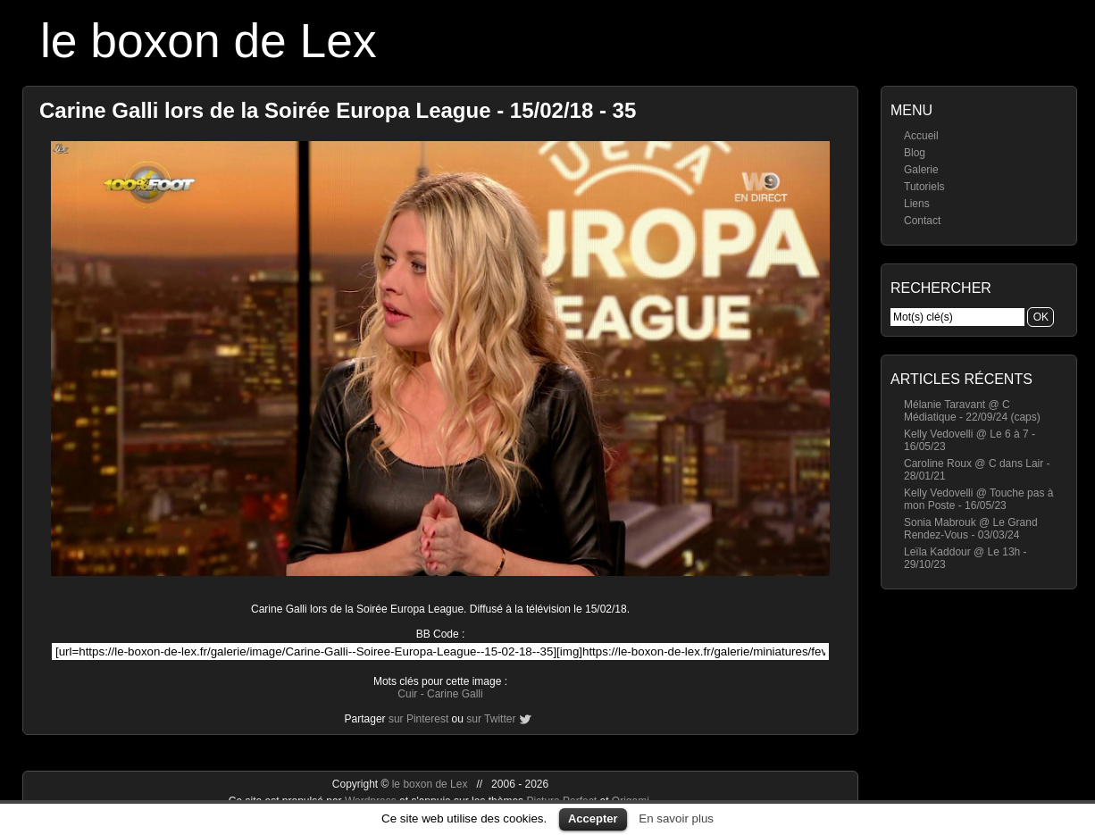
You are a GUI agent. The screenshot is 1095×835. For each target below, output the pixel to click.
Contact (922, 220)
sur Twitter (490, 719)
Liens (917, 203)
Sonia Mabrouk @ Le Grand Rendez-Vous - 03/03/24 (971, 528)
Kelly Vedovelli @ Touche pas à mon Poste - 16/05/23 (978, 499)
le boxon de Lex (208, 40)
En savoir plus (676, 818)
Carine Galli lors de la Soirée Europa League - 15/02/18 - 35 (337, 110)
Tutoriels (924, 186)
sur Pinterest (418, 719)
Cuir (407, 694)
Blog (914, 152)
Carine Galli (455, 694)
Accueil (921, 135)
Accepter (593, 818)
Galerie (921, 169)
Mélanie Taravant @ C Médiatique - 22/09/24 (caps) (972, 410)
